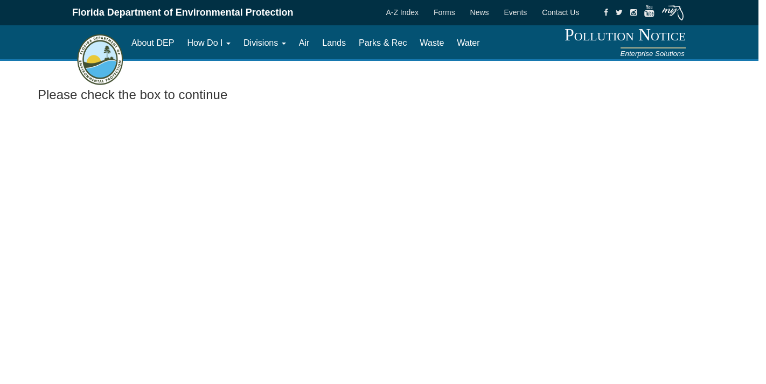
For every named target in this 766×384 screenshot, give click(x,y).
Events (515, 12)
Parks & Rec (383, 42)
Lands (334, 42)
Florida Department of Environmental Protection (183, 12)
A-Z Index (402, 12)
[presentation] (119, 128)
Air (304, 42)
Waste (432, 42)
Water (468, 42)
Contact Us (560, 12)
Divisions (264, 42)
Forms (444, 12)
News (479, 12)
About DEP (153, 42)
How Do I (209, 42)
